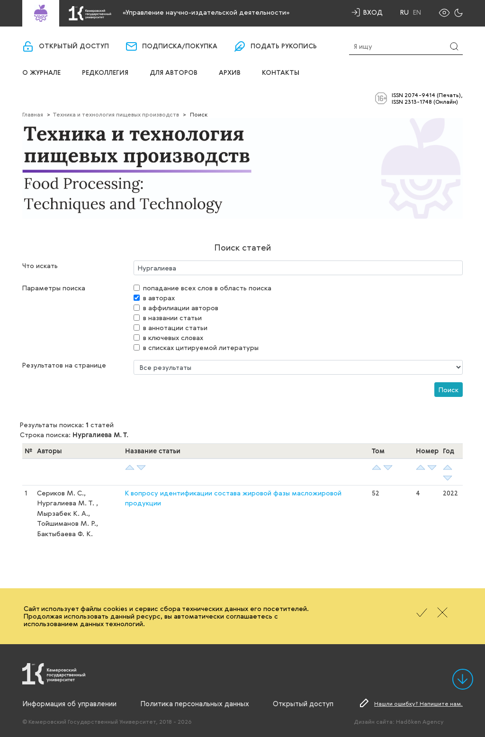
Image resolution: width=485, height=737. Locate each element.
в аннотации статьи (175, 327)
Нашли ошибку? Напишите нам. (418, 703)
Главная (32, 114)
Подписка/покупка (179, 46)
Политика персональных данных (194, 703)
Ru (404, 12)
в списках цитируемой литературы (201, 347)
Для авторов (174, 73)
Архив (230, 73)
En (417, 12)
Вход (373, 12)
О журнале (41, 73)
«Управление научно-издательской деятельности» (206, 12)
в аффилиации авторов (180, 307)
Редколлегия (105, 73)
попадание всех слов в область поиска (207, 287)
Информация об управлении (69, 703)
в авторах (159, 297)
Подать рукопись (284, 46)
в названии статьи (172, 317)
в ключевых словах (173, 337)
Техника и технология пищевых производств (116, 114)
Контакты (280, 73)
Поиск (448, 389)
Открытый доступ (74, 46)
